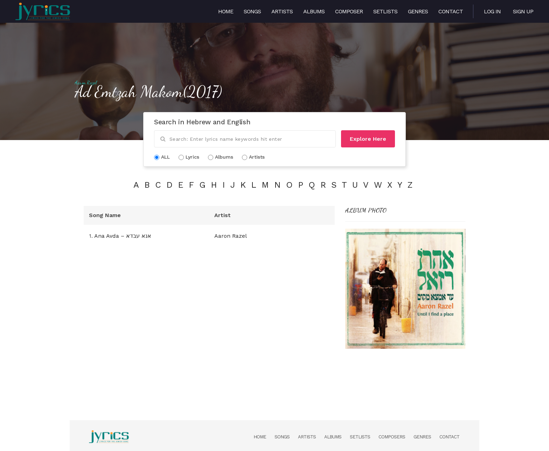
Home (225, 11)
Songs (252, 11)
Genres (418, 11)
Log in (492, 11)
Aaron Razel (86, 82)
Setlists (385, 11)
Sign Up (523, 11)
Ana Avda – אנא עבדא (122, 236)
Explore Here (368, 139)
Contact (450, 11)
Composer (349, 11)
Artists (282, 11)
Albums (314, 11)
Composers (391, 436)
